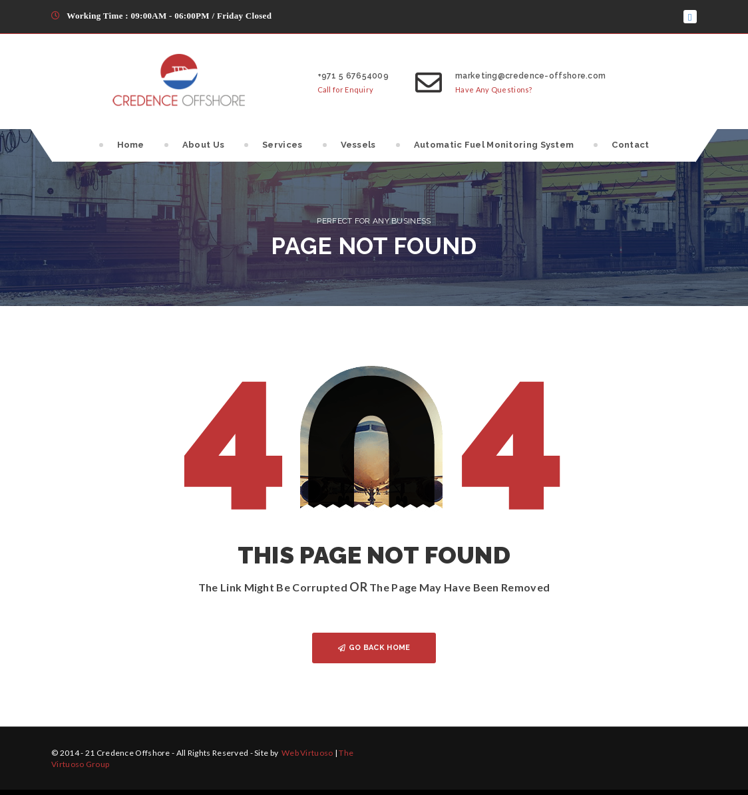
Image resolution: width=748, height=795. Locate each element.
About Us (203, 145)
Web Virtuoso (306, 753)
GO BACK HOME (374, 647)
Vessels (358, 145)
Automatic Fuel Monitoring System (494, 145)
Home (130, 145)
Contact (630, 145)
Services (282, 145)
